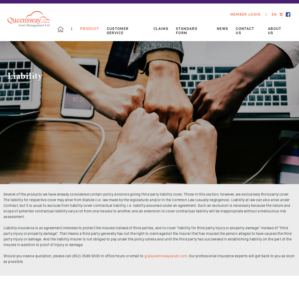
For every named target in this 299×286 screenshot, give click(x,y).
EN (274, 14)
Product (89, 29)
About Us (274, 31)
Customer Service (118, 31)
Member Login (245, 14)
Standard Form (186, 31)
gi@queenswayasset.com (165, 256)
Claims (160, 29)
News (222, 29)
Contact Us (245, 31)
